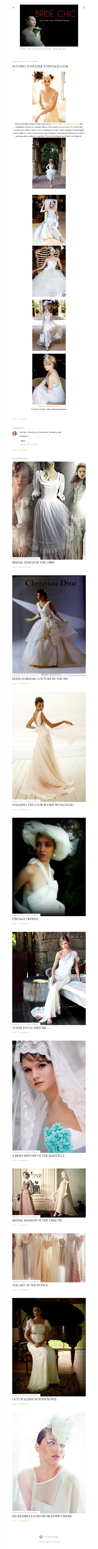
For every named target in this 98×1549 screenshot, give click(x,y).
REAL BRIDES (59, 49)
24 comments (23, 1032)
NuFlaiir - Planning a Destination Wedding (38, 432)
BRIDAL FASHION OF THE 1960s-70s (37, 1220)
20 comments (23, 683)
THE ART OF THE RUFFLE (30, 1285)
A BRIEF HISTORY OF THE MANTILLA (38, 1156)
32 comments (23, 1521)
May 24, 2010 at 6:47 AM (29, 444)
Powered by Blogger (49, 1536)
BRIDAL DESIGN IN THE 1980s (33, 562)
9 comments (23, 1160)
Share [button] (14, 419)
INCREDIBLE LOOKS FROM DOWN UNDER (42, 1516)
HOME (23, 49)
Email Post (22, 419)
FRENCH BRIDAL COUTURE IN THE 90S (40, 679)
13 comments (23, 924)
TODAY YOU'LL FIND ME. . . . (31, 1028)
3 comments (23, 1225)
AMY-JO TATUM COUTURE (39, 49)
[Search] (84, 7)
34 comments (23, 1290)
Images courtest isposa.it (49, 406)
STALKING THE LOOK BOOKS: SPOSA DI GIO (43, 805)
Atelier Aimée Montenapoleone (65, 124)
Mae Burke (56, 1542)
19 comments (23, 1404)
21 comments (23, 809)
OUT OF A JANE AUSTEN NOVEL (34, 1399)
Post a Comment (19, 450)
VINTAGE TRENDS (25, 919)
